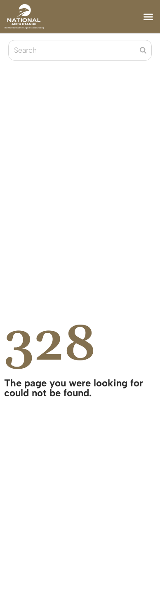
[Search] (143, 50)
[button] (148, 16)
